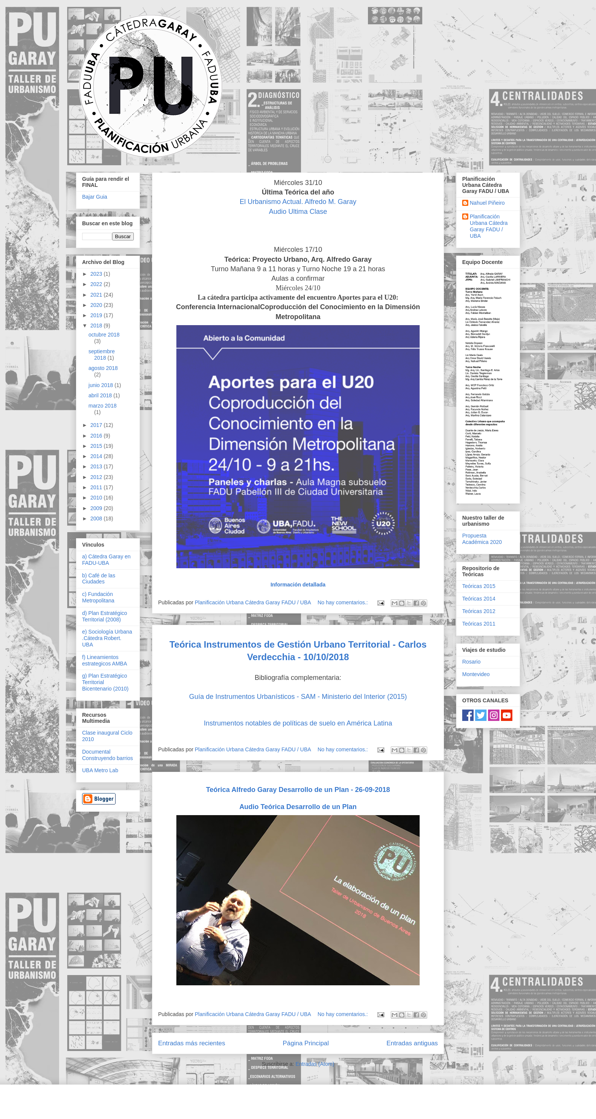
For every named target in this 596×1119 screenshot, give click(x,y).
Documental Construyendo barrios (107, 755)
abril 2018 (101, 395)
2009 (97, 508)
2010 (97, 498)
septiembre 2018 (102, 354)
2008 (97, 518)
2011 (97, 487)
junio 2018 (102, 385)
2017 (97, 425)
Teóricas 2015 (478, 586)
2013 (97, 466)
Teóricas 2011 (478, 624)
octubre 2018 (104, 335)
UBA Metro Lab (100, 770)
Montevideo (476, 674)
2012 (97, 477)
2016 (97, 436)
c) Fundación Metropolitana (98, 597)
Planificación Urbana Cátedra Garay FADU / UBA (489, 226)
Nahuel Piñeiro (487, 203)
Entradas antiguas (412, 1043)
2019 (97, 315)
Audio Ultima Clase (298, 211)
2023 (97, 274)
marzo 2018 (103, 406)
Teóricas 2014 (478, 599)
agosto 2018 (103, 368)
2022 (97, 284)
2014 (97, 456)
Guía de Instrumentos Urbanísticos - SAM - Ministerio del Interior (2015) (298, 696)
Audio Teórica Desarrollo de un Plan (298, 807)
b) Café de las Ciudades (98, 578)
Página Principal (306, 1043)
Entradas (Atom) (314, 1064)
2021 (97, 295)
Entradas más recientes (191, 1043)
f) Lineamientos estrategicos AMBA (104, 660)
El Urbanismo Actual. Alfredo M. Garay (297, 201)
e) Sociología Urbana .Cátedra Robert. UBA (107, 638)
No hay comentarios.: (343, 602)
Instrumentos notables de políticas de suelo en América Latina (298, 723)
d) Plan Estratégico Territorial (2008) (104, 616)
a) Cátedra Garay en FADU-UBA (106, 559)
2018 (97, 325)
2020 (97, 305)
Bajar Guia (94, 197)
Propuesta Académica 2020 (482, 539)
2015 (97, 446)
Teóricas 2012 (478, 611)
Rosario (471, 662)
